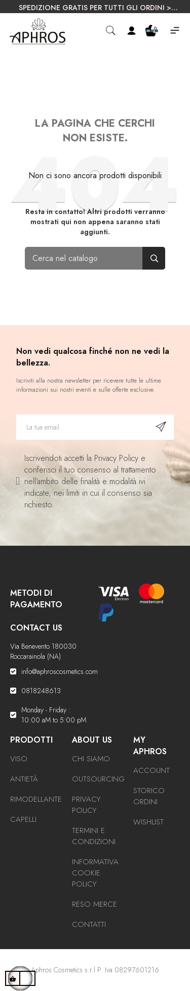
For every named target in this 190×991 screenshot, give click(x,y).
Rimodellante (36, 799)
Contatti (89, 924)
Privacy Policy (86, 805)
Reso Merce (94, 904)
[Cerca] (95, 258)
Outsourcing (98, 779)
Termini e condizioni (94, 836)
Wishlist (148, 821)
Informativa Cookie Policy (95, 873)
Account (151, 770)
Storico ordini (149, 796)
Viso (18, 758)
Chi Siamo (91, 758)
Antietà (24, 779)
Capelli (23, 819)
